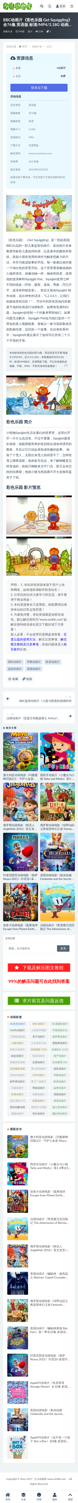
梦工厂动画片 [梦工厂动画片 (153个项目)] (38, 1082)
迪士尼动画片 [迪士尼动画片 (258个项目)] (59, 1108)
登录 (60, 6)
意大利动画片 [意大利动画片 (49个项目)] (38, 1069)
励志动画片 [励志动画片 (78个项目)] (17, 1056)
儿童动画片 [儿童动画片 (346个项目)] (17, 1043)
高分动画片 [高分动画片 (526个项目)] (38, 1114)
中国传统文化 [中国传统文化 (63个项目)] (59, 1031)
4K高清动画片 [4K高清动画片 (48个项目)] (17, 1024)
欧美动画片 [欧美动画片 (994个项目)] (60, 1082)
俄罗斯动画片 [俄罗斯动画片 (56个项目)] (59, 1037)
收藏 (13, 679)
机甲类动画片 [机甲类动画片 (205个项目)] (17, 1082)
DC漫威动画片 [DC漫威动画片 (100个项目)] (60, 1024)
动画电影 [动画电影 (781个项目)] (39, 1049)
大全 (23, 1497)
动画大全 (7, 31)
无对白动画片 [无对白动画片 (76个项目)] (17, 1075)
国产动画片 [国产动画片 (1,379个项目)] (60, 1056)
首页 (24, 46)
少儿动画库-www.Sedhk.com (50, 1478)
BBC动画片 (15, 661)
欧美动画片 (52, 661)
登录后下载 (39, 88)
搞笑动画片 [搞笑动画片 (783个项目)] (60, 1069)
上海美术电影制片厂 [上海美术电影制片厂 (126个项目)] (38, 1031)
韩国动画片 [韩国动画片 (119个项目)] (17, 1114)
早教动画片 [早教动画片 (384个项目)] (60, 1075)
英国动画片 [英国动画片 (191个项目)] (38, 1101)
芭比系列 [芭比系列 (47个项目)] (17, 1100)
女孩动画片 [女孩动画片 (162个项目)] (38, 1063)
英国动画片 (34, 668)
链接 (27, 679)
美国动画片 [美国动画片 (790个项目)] (60, 1095)
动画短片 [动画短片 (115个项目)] (60, 1049)
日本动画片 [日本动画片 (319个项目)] (38, 1075)
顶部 (70, 1497)
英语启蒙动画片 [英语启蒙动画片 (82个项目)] (17, 1108)
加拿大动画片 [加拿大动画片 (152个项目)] (17, 1050)
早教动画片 (34, 661)
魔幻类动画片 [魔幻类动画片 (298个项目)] (59, 1114)
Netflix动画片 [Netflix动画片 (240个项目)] (17, 1031)
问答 (39, 1497)
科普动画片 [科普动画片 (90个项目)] (17, 1095)
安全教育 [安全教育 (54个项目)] (59, 1062)
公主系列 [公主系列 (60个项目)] (38, 1043)
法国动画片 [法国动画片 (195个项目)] (17, 1088)
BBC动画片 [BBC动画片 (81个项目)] (38, 1024)
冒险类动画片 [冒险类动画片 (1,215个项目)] (59, 1043)
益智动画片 (15, 668)
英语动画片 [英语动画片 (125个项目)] (60, 1101)
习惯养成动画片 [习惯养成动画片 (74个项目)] (17, 1037)
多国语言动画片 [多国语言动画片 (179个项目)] (17, 1063)
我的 (54, 1497)
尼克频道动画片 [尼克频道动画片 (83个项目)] (17, 1069)
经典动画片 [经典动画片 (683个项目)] (38, 1095)
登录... (12, 948)
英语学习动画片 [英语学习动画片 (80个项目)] (38, 1108)
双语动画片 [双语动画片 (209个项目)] (38, 1056)
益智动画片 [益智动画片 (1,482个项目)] (60, 1088)
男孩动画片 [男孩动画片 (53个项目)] (38, 1088)
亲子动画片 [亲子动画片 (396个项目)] (38, 1037)
